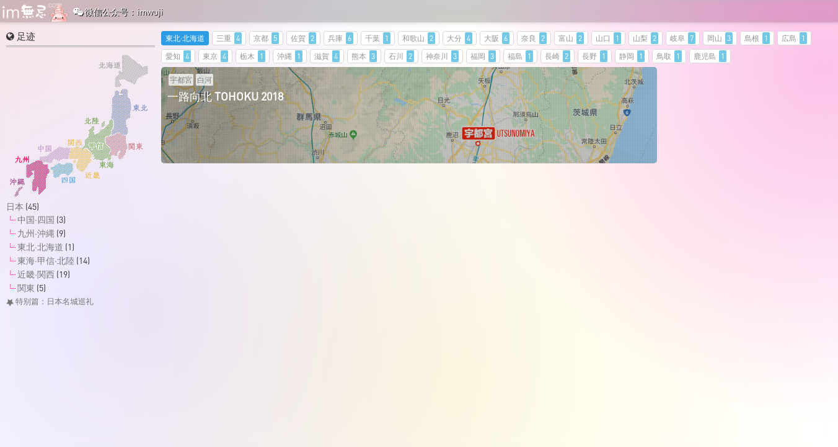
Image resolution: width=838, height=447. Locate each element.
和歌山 (418, 38)
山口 (608, 38)
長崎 (557, 56)
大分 (459, 38)
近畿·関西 (36, 274)
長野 (594, 56)
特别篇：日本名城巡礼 (50, 301)
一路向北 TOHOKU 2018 (225, 96)
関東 (26, 287)
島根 (757, 38)
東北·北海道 (185, 38)
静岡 (632, 56)
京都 (266, 38)
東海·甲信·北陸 (45, 260)
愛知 (178, 56)
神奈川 (442, 56)
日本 (15, 206)
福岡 (483, 56)
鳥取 (669, 56)
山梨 (645, 38)
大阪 (496, 38)
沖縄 (289, 56)
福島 (520, 56)
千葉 (377, 38)
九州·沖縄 (36, 233)
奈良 (534, 38)
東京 (215, 56)
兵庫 (340, 38)
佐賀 (303, 38)
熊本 (364, 56)
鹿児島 (710, 56)
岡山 (720, 38)
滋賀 (327, 56)
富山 (571, 38)
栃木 (252, 56)
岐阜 (682, 38)
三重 (229, 38)
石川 (401, 56)
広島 (794, 38)
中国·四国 (36, 219)
